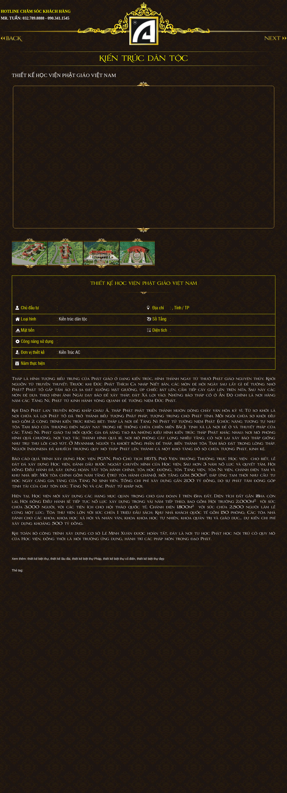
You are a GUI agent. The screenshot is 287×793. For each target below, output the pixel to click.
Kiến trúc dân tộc (73, 319)
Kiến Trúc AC (69, 352)
